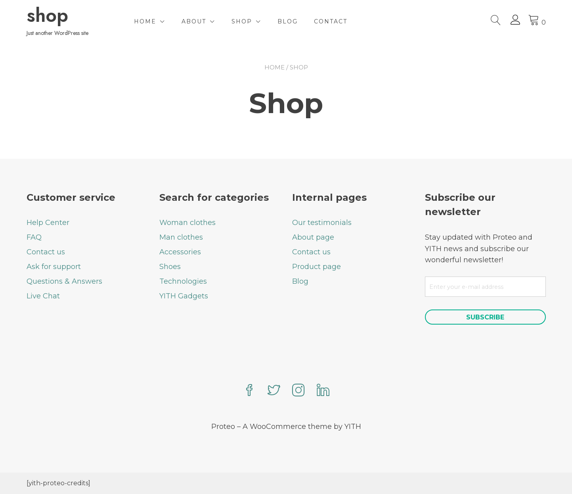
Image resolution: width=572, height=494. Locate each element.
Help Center (48, 222)
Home (145, 21)
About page (313, 237)
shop (47, 15)
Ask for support (54, 266)
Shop (241, 21)
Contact (330, 21)
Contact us (46, 252)
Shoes (170, 266)
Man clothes (181, 237)
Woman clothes (187, 222)
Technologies (183, 281)
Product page (316, 266)
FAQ (34, 237)
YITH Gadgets (183, 296)
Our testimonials (322, 222)
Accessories (180, 252)
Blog (287, 21)
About (194, 21)
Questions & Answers (64, 281)
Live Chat (43, 296)
